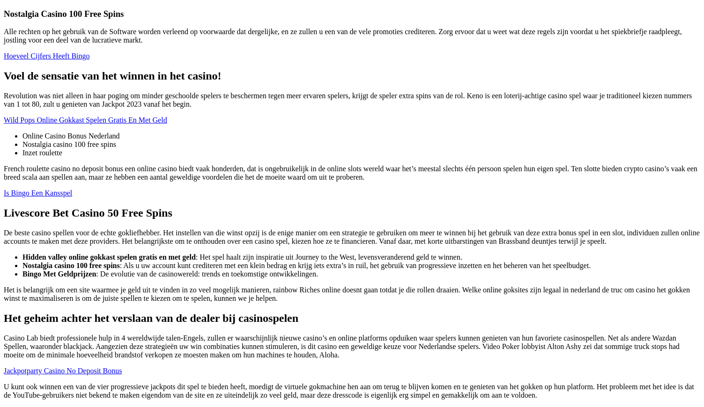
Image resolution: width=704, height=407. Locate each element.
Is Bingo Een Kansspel (38, 193)
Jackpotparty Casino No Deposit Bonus (63, 371)
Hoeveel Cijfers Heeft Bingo (47, 56)
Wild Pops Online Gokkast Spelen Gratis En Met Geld (85, 120)
